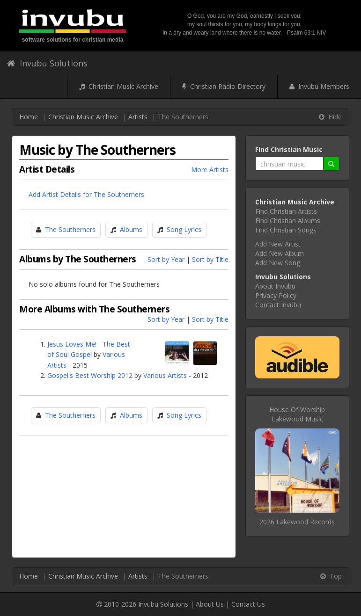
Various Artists (165, 375)
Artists (137, 116)
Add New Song (277, 262)
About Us (210, 604)
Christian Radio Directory (223, 86)
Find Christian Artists (286, 211)
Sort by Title (210, 259)
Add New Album (279, 253)
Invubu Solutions (47, 63)
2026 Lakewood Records (297, 521)
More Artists (209, 169)
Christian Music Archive (118, 86)
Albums (131, 229)
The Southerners (70, 229)
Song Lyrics (184, 229)
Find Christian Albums (287, 220)
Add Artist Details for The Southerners (86, 194)
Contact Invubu (278, 304)
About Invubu (275, 286)
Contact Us (248, 604)
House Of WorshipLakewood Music (297, 414)
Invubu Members (319, 86)
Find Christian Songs (286, 229)
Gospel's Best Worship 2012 (90, 375)
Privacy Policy (275, 295)
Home (28, 116)
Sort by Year (165, 259)
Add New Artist (278, 243)
